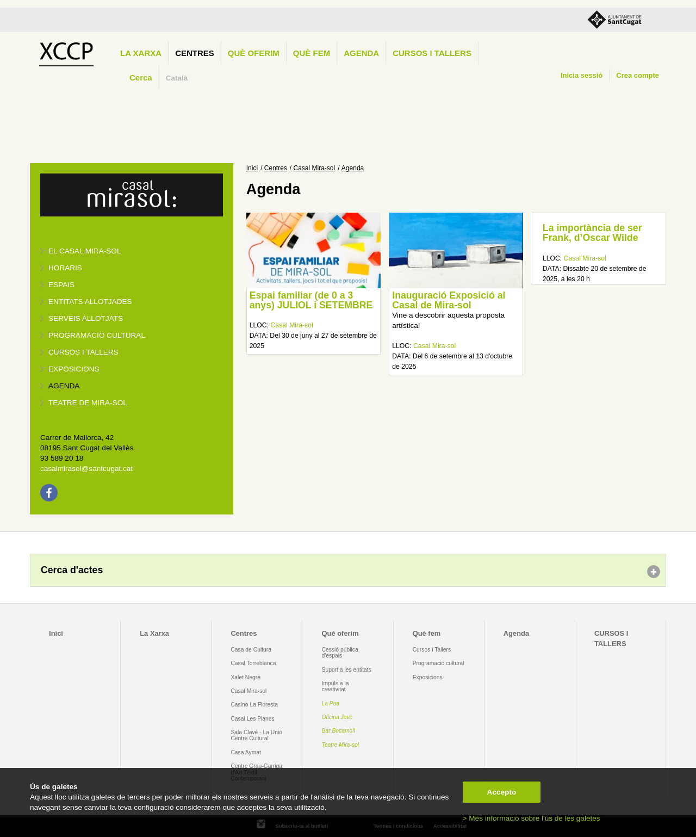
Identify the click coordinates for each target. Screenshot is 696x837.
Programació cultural (96, 335)
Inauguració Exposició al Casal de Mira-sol (448, 300)
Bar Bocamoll (338, 731)
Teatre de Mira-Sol (87, 403)
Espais (61, 285)
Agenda (361, 53)
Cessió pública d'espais (340, 653)
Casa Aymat (246, 752)
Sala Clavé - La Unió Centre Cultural (256, 735)
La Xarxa (140, 53)
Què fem (311, 53)
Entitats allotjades (90, 301)
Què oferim (253, 53)
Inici (252, 168)
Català (177, 78)
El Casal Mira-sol (84, 251)
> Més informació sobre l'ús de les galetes (531, 818)
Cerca (140, 77)
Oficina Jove (337, 717)
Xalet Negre (245, 677)
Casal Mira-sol (314, 168)
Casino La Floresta (254, 705)
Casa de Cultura (251, 650)
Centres (194, 53)
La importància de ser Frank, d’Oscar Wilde (592, 232)
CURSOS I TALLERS (432, 53)
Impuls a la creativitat (335, 686)
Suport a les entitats (346, 670)
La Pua (331, 703)
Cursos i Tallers (432, 650)
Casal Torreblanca (253, 663)
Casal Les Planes (252, 719)
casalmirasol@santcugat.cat (86, 468)
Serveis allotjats (85, 318)
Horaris (65, 268)
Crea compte (637, 75)
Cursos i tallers (83, 352)
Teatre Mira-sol (340, 745)
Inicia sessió (581, 75)
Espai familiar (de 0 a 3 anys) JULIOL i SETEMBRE (311, 300)
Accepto (502, 792)
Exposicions (74, 369)
